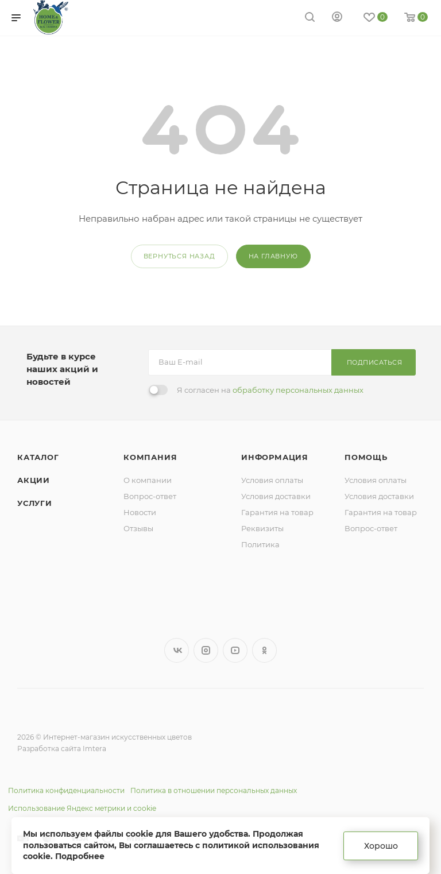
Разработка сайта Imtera (61, 748)
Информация (274, 457)
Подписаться (375, 362)
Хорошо (381, 846)
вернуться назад (179, 256)
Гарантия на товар (277, 512)
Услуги (34, 503)
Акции (33, 480)
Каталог (38, 457)
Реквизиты (262, 528)
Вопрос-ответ (149, 496)
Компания (150, 457)
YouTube (235, 650)
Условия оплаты (272, 480)
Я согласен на (270, 390)
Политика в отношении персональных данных (213, 790)
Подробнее (80, 856)
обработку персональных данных (298, 390)
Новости (139, 512)
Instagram (206, 650)
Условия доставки (276, 496)
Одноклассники (264, 650)
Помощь (366, 457)
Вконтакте (176, 650)
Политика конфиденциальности (66, 790)
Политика (260, 544)
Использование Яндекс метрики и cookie (82, 808)
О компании (147, 480)
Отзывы (138, 528)
